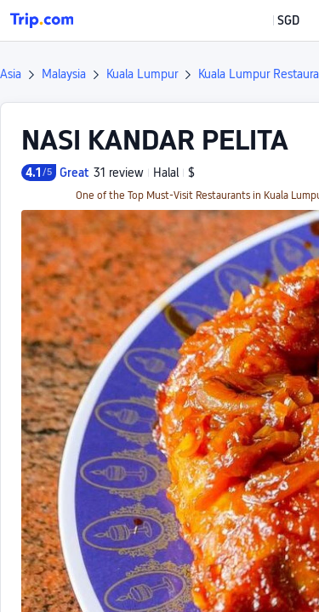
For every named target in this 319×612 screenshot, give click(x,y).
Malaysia (64, 74)
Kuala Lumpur (142, 74)
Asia (10, 74)
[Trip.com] (41, 20)
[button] (276, 20)
